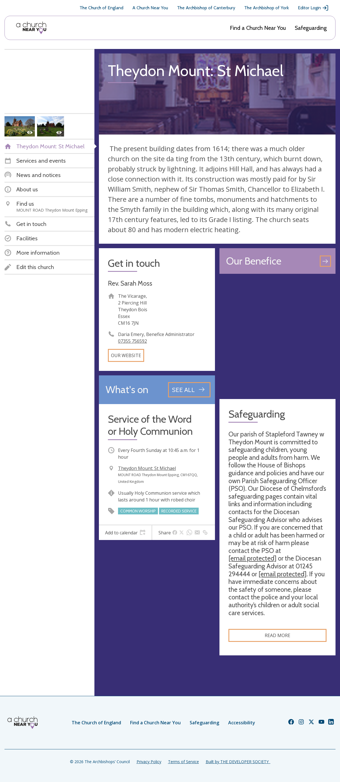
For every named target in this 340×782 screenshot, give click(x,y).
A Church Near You (150, 7)
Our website (126, 355)
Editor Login (313, 8)
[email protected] (252, 558)
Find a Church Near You (258, 27)
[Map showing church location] (277, 336)
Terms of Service (183, 761)
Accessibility (241, 723)
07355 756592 (132, 341)
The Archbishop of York (266, 7)
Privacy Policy (149, 761)
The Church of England (101, 7)
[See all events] (189, 389)
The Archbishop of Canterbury (206, 7)
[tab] (125, 532)
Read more (277, 635)
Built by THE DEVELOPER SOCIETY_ (238, 761)
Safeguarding (311, 27)
